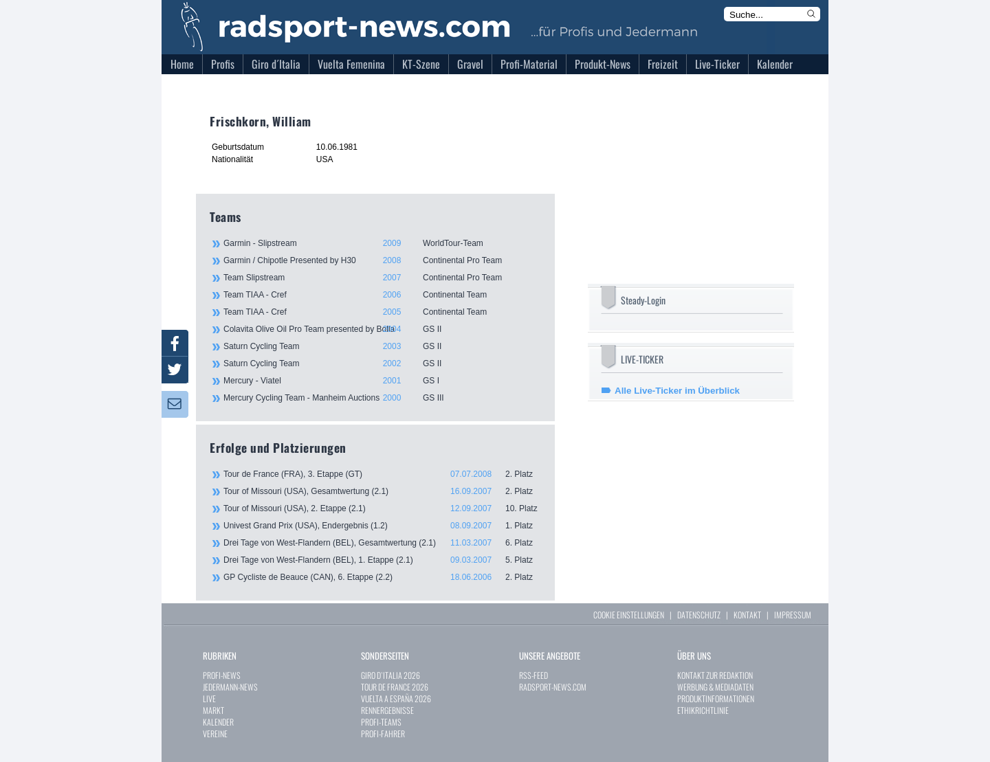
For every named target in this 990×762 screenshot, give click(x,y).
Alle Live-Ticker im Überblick (677, 390)
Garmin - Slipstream (381, 243)
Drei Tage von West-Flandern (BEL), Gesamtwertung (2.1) (382, 543)
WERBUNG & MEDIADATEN (715, 687)
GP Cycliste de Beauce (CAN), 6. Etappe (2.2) (382, 577)
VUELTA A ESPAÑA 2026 (396, 698)
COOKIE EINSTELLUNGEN (628, 614)
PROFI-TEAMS (381, 722)
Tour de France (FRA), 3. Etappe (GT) (382, 474)
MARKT (213, 710)
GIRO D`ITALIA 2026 (390, 675)
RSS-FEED (533, 675)
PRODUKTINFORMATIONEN (715, 698)
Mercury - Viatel (381, 380)
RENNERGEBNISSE (387, 710)
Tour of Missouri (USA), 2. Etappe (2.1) (382, 508)
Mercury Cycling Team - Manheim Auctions (381, 398)
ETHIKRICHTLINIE (703, 710)
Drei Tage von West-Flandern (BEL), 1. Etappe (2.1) (382, 560)
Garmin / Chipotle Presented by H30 (381, 260)
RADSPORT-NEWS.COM (552, 687)
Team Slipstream (381, 277)
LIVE (209, 698)
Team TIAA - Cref (381, 295)
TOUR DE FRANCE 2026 (394, 687)
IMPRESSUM (792, 614)
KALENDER (218, 722)
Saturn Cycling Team (381, 346)
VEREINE (215, 733)
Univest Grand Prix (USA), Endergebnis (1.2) (382, 525)
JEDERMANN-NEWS (230, 687)
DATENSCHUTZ (698, 614)
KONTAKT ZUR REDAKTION (715, 675)
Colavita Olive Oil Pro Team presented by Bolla (381, 329)
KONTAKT (747, 614)
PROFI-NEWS (222, 675)
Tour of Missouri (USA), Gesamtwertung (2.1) (382, 491)
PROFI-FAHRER (383, 733)
